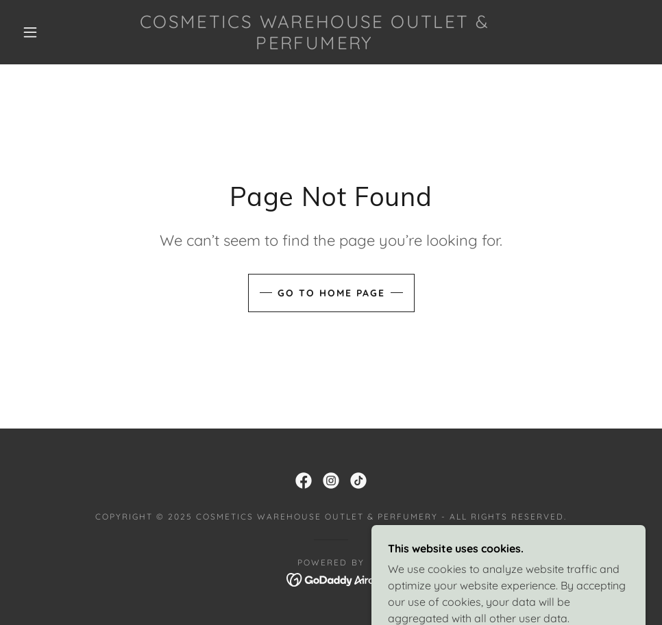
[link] (314, 45)
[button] (31, 32)
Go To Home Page (331, 293)
